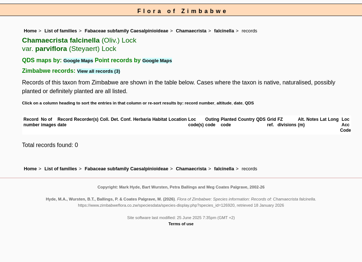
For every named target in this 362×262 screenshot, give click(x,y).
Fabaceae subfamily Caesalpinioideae (126, 30)
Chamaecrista (191, 30)
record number (199, 103)
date (238, 103)
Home (30, 30)
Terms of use (181, 224)
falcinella (224, 30)
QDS (249, 103)
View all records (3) (98, 71)
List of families (60, 30)
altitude (224, 103)
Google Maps (78, 60)
